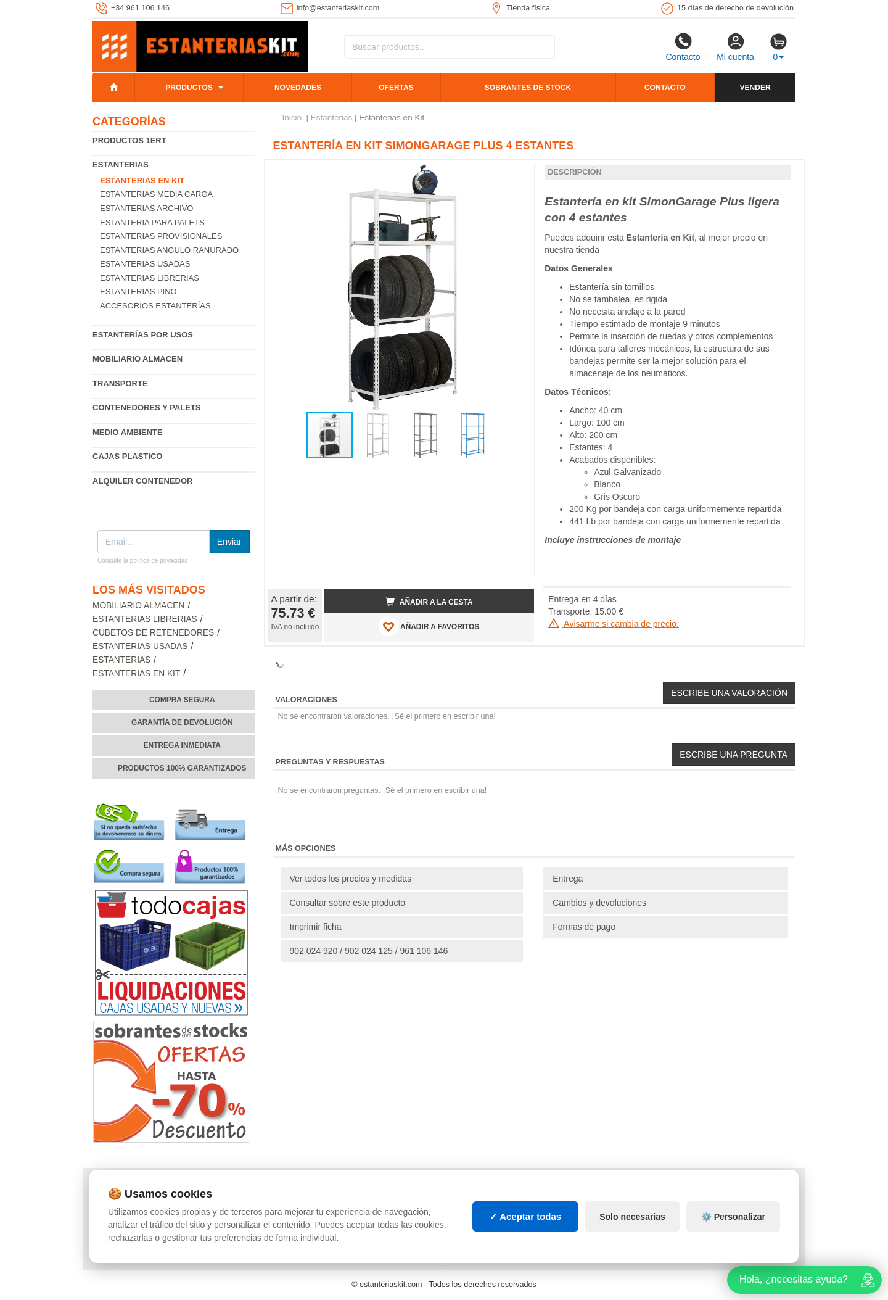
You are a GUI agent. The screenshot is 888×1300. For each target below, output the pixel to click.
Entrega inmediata (182, 745)
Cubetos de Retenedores (153, 632)
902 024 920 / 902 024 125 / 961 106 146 (369, 951)
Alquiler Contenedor (142, 481)
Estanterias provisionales (161, 236)
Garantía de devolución (182, 722)
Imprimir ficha (316, 927)
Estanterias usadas (145, 263)
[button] (514, 174)
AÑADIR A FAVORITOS (429, 626)
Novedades (297, 87)
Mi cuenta (735, 47)
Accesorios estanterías (155, 305)
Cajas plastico (127, 456)
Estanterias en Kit (136, 673)
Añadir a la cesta (429, 602)
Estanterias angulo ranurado (169, 250)
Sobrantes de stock (528, 87)
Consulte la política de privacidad (142, 560)
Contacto (682, 47)
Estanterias (120, 164)
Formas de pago (584, 927)
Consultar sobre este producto (348, 903)
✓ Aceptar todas (526, 1216)
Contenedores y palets (146, 407)
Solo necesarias (632, 1217)
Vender (755, 87)
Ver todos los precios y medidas (351, 879)
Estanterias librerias (149, 278)
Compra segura (182, 699)
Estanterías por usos (142, 334)
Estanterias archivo (146, 208)
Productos (188, 87)
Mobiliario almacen (137, 358)
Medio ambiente (127, 432)
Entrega (568, 879)
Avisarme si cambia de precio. (613, 624)
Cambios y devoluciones (599, 903)
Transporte (120, 383)
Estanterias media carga (156, 194)
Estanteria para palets (152, 222)
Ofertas (396, 87)
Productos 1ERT (129, 140)
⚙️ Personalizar (733, 1217)
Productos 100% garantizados (182, 768)
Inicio (292, 117)
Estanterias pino (138, 291)
